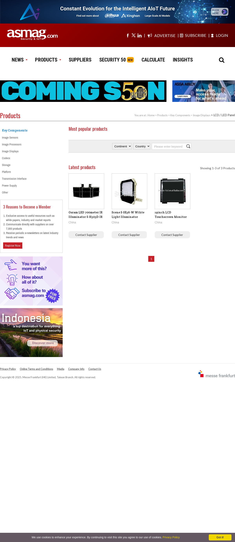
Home (151, 115)
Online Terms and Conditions (36, 369)
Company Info (76, 369)
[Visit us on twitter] (133, 35)
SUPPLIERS (80, 60)
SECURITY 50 (112, 60)
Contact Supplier (86, 235)
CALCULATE (153, 60)
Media (60, 369)
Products (162, 115)
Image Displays (201, 115)
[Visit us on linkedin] (139, 35)
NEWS (19, 60)
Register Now (12, 245)
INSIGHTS (183, 60)
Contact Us (94, 369)
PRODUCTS (48, 60)
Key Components (180, 115)
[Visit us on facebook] (127, 35)
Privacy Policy (8, 369)
